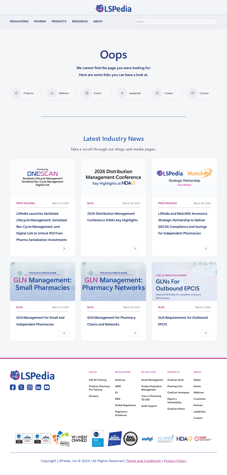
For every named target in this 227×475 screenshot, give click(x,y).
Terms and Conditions (143, 461)
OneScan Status (176, 408)
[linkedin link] (38, 387)
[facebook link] (13, 387)
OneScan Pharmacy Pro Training (99, 387)
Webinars (199, 392)
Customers (200, 398)
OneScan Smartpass (178, 392)
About (98, 21)
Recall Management (152, 379)
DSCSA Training (97, 379)
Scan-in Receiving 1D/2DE (151, 397)
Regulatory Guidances (121, 413)
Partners (198, 405)
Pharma (40, 21)
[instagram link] (30, 387)
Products (59, 21)
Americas (120, 379)
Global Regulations (125, 405)
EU (116, 392)
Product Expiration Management (151, 387)
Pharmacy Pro (174, 386)
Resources (80, 21)
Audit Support (149, 405)
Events (197, 386)
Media (197, 379)
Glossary (93, 396)
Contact (198, 418)
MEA (117, 398)
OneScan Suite (175, 379)
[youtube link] (47, 387)
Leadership (200, 411)
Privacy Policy (175, 461)
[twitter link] (21, 387)
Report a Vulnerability (174, 400)
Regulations (19, 21)
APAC (118, 386)
